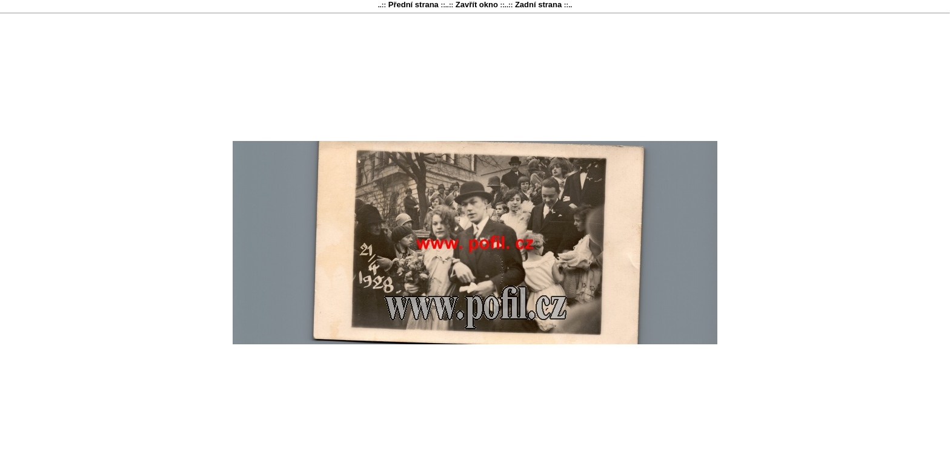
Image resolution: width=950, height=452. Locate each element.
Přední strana (413, 4)
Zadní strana (538, 4)
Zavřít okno (476, 4)
